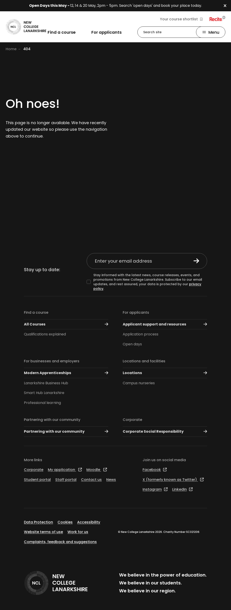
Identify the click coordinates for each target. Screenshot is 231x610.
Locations (165, 373)
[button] (227, 6)
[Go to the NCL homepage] (26, 27)
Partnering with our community (52, 419)
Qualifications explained (45, 334)
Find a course (36, 312)
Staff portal (65, 479)
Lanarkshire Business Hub (46, 383)
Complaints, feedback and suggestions (60, 541)
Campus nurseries (139, 383)
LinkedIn (182, 489)
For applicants (136, 312)
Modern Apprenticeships (66, 373)
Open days (132, 344)
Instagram (155, 489)
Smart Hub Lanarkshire (44, 392)
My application (65, 469)
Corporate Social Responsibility (165, 431)
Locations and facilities (144, 361)
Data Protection (38, 522)
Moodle (96, 469)
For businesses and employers (51, 361)
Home (11, 49)
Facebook (155, 469)
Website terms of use (43, 531)
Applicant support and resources (165, 324)
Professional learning (42, 402)
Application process (140, 334)
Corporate (132, 419)
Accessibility (88, 522)
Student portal (37, 479)
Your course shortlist (181, 19)
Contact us (91, 479)
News (111, 479)
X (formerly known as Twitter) (173, 479)
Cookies (65, 522)
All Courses (66, 324)
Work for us (77, 531)
